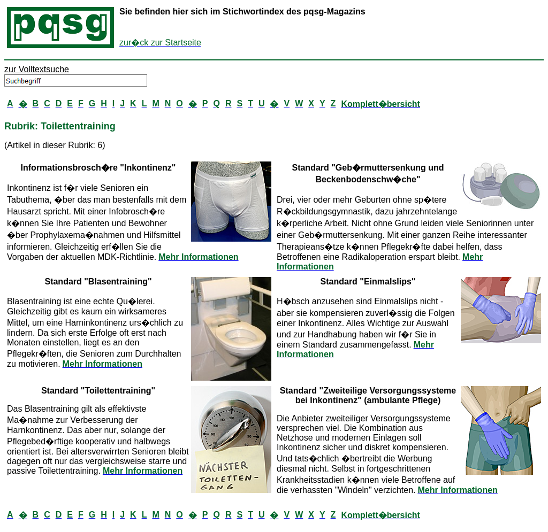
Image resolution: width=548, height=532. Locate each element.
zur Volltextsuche (36, 69)
